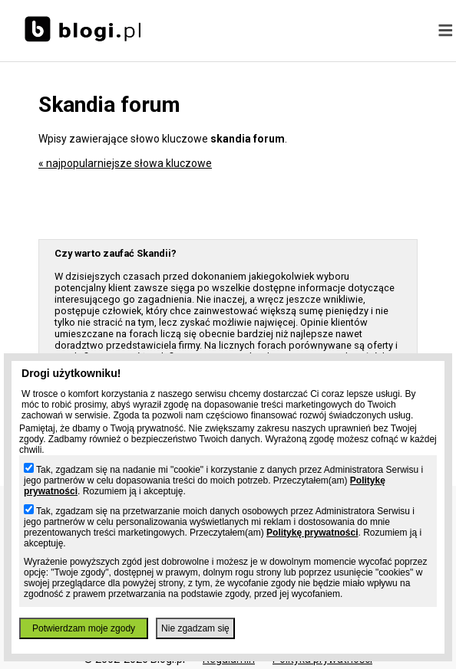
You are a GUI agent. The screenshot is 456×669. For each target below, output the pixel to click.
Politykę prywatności (312, 532)
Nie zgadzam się (195, 628)
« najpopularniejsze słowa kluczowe (125, 163)
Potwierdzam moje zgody (83, 628)
